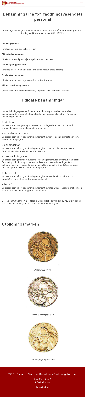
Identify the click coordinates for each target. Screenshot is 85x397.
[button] (81, 3)
